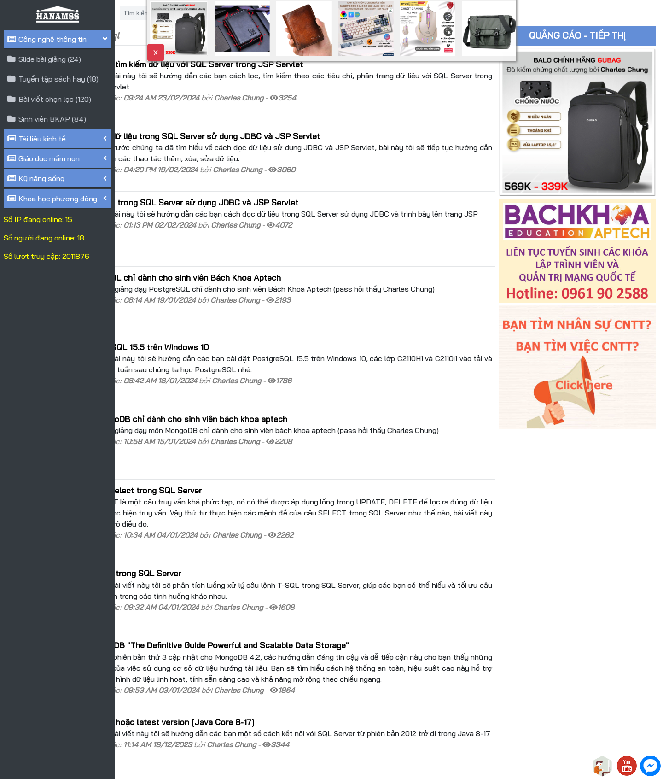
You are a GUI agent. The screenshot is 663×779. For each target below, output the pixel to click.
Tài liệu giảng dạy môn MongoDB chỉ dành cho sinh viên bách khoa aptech (262, 372)
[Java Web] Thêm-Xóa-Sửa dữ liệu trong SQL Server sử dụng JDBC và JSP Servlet (278, 126)
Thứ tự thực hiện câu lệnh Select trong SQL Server (219, 433)
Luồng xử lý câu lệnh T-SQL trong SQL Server (209, 505)
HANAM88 (199, 766)
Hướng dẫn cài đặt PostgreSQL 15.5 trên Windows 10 (223, 310)
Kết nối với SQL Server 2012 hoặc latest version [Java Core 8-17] (245, 644)
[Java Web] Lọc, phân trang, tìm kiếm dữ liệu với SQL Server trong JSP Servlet (270, 64)
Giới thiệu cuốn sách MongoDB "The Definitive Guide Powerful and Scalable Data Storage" (293, 567)
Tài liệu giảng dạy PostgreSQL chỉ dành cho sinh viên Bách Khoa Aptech (258, 249)
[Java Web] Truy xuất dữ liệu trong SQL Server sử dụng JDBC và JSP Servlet (267, 184)
